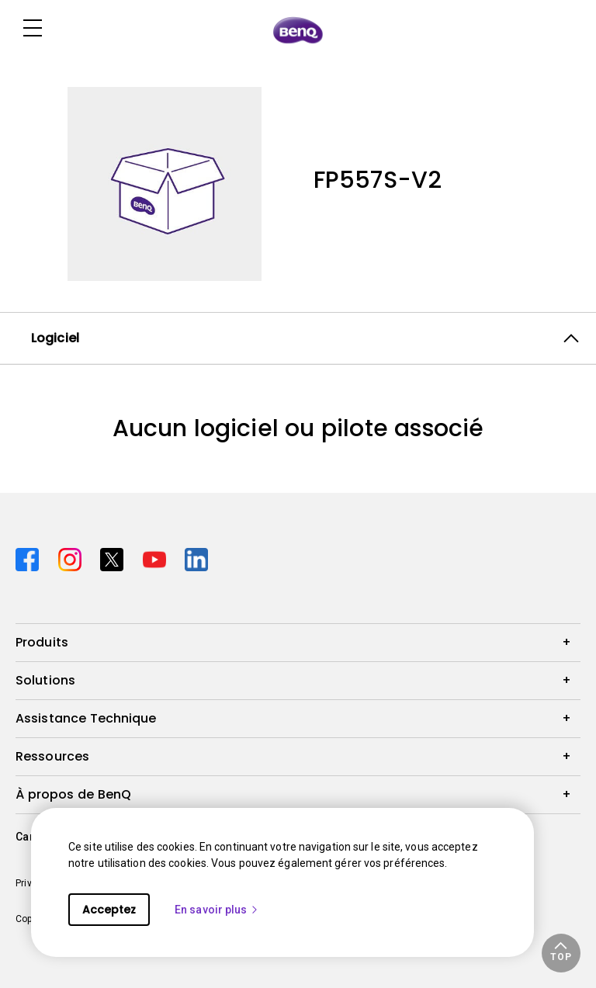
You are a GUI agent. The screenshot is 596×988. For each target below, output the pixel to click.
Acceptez (109, 909)
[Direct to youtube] (158, 558)
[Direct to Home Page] (298, 29)
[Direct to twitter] (115, 558)
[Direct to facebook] (31, 558)
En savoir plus (217, 909)
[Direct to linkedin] (196, 558)
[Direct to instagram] (73, 558)
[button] (561, 953)
